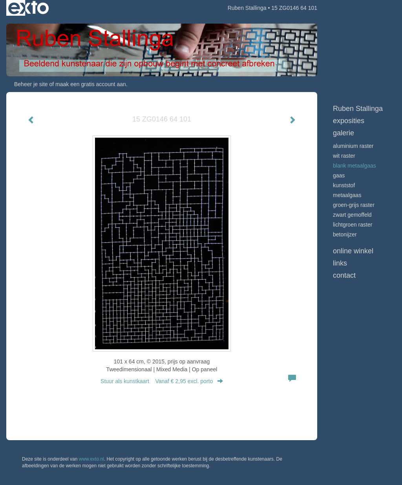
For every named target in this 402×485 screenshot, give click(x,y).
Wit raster (344, 156)
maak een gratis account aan (90, 84)
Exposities (348, 121)
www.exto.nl (91, 459)
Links (340, 263)
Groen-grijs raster (354, 205)
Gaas (339, 175)
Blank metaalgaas (354, 165)
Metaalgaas (347, 195)
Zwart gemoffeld (352, 215)
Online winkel (353, 251)
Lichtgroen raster (352, 224)
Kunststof (344, 185)
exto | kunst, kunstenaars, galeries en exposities (28, 8)
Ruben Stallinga (247, 8)
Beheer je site (31, 84)
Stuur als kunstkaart (161, 381)
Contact (344, 275)
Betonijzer (345, 234)
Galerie (343, 133)
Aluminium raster (353, 146)
